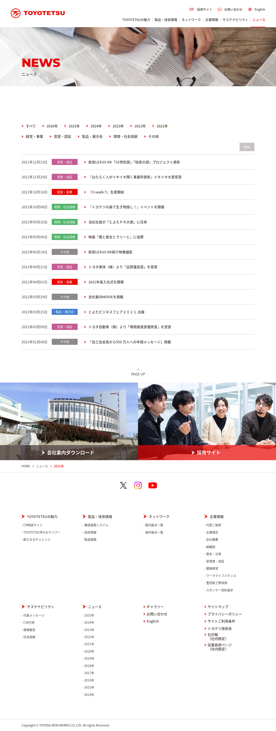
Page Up (138, 373)
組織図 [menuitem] (210, 547)
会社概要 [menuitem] (212, 539)
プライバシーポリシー (225, 614)
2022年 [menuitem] (89, 637)
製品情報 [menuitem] (90, 539)
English (153, 621)
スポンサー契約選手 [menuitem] (219, 590)
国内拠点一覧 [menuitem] (154, 525)
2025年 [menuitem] (89, 615)
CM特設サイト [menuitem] (33, 525)
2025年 (74, 126)
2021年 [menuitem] (89, 644)
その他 (153, 136)
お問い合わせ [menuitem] (233, 9)
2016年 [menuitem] (89, 680)
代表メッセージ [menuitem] (33, 615)
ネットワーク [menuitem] (191, 19)
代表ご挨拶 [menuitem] (213, 525)
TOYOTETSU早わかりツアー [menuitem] (42, 532)
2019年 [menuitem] (89, 658)
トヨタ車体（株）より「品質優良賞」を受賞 (122, 266)
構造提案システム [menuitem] (96, 525)
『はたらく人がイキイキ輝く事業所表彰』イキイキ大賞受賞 (135, 176)
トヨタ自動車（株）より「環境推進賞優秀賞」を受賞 (129, 326)
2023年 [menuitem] (89, 630)
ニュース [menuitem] (258, 19)
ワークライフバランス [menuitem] (221, 575)
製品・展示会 (92, 136)
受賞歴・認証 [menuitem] (215, 561)
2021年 (162, 126)
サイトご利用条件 (221, 621)
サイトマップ (218, 607)
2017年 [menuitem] (89, 673)
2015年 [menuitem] (89, 687)
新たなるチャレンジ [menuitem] (36, 539)
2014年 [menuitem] (89, 694)
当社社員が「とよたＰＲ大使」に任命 (117, 221)
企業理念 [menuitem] (212, 532)
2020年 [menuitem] (89, 651)
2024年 (96, 126)
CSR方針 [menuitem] (29, 622)
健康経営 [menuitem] (212, 568)
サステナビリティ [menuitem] (235, 19)
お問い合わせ (157, 614)
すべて (31, 126)
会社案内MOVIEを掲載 (105, 296)
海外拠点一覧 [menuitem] (154, 532)
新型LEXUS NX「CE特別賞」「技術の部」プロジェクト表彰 (134, 162)
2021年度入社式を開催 (106, 281)
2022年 (140, 126)
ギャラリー (155, 607)
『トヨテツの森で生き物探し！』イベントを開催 (126, 206)
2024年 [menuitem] (89, 622)
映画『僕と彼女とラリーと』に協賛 (116, 236)
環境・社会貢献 (125, 136)
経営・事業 (34, 136)
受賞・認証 (62, 136)
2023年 (118, 126)
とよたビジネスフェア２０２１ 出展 (116, 311)
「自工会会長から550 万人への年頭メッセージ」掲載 (129, 341)
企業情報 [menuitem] (211, 19)
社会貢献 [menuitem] (29, 637)
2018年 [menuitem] (89, 666)
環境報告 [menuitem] (29, 630)
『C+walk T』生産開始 (106, 192)
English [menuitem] (260, 9)
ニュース (42, 466)
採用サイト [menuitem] (204, 9)
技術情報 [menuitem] (90, 532)
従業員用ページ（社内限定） (220, 647)
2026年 (52, 126)
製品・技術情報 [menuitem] (166, 19)
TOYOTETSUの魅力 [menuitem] (136, 19)
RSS (247, 147)
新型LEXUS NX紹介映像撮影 (110, 251)
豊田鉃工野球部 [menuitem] (216, 583)
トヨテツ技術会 (220, 628)
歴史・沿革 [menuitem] (213, 554)
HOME (26, 466)
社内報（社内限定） (218, 636)
